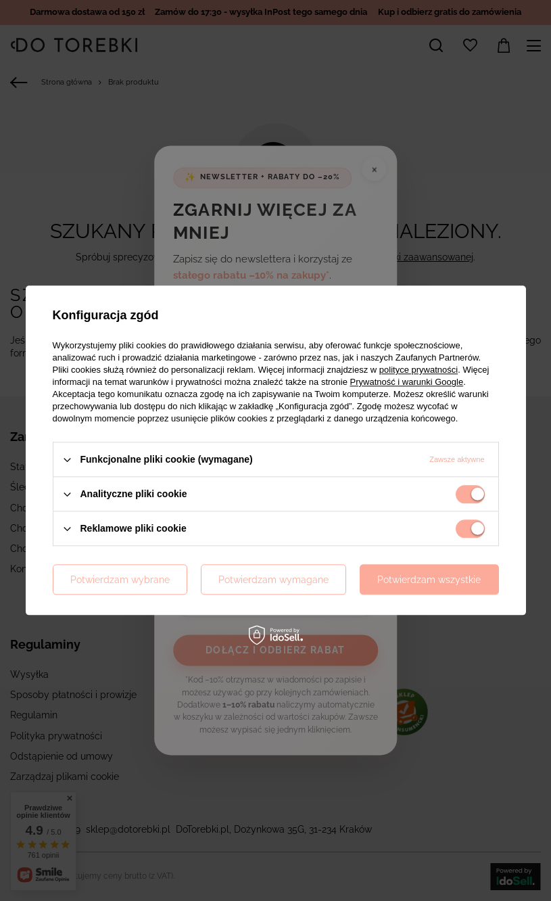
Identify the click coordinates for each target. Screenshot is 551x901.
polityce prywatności (418, 370)
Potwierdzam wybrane (120, 579)
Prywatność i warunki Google (407, 382)
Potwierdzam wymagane (273, 579)
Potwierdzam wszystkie (429, 579)
